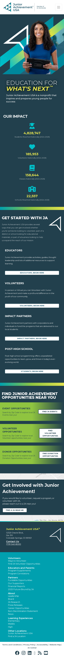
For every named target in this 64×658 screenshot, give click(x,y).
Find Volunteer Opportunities (50, 433)
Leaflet (36, 520)
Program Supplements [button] (19, 570)
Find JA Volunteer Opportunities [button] (24, 564)
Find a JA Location (17, 636)
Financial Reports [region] (16, 586)
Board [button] (11, 599)
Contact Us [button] (12, 541)
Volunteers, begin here (32, 306)
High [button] (10, 627)
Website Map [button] (55, 645)
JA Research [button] (14, 602)
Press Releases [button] (15, 605)
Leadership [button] (13, 596)
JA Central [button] (32, 648)
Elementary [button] (14, 621)
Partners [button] (13, 577)
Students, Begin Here (32, 371)
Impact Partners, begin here (32, 338)
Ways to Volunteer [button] (17, 561)
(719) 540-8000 (13, 544)
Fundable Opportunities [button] (20, 580)
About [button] (11, 593)
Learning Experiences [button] (20, 618)
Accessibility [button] (42, 645)
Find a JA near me (15, 510)
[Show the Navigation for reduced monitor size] (58, 7)
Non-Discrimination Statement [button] (23, 611)
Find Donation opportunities (50, 454)
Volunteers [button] (14, 558)
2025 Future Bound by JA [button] (21, 589)
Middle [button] (11, 624)
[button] (18, 653)
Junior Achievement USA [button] (20, 633)
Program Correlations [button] (18, 573)
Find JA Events (49, 412)
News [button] (10, 614)
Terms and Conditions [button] (12, 645)
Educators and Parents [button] (21, 568)
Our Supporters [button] (16, 583)
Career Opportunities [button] (18, 608)
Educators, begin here (32, 273)
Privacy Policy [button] (29, 645)
